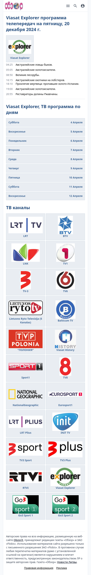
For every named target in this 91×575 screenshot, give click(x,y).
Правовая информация (38, 568)
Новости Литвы (67, 562)
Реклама (61, 568)
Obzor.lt (18, 540)
